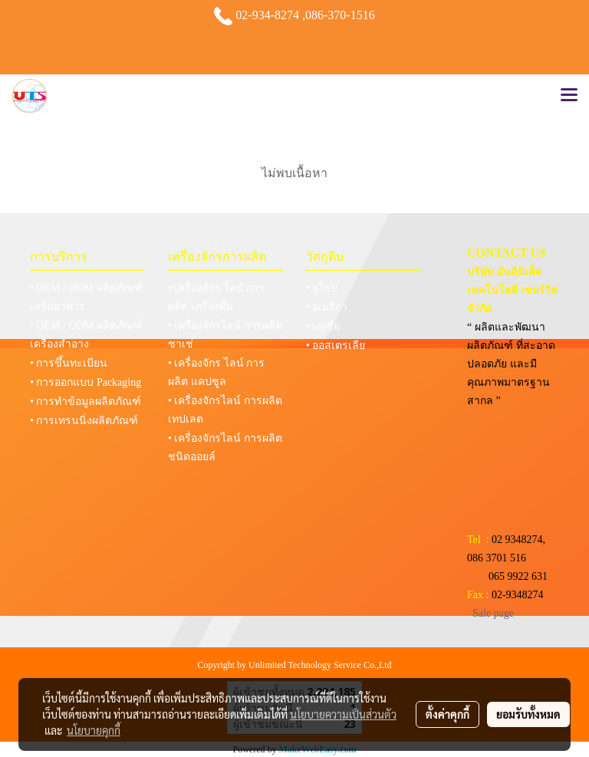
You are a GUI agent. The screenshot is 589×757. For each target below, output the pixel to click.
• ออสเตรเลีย (335, 345)
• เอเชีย (323, 326)
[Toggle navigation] (569, 96)
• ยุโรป (321, 288)
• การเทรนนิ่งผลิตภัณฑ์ (84, 420)
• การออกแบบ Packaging (85, 382)
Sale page (493, 613)
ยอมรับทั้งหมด (528, 714)
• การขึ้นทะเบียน (68, 363)
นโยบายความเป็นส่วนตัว (343, 714)
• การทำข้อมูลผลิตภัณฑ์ (85, 401)
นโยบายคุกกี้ (93, 730)
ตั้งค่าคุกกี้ (447, 714)
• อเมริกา (326, 307)
